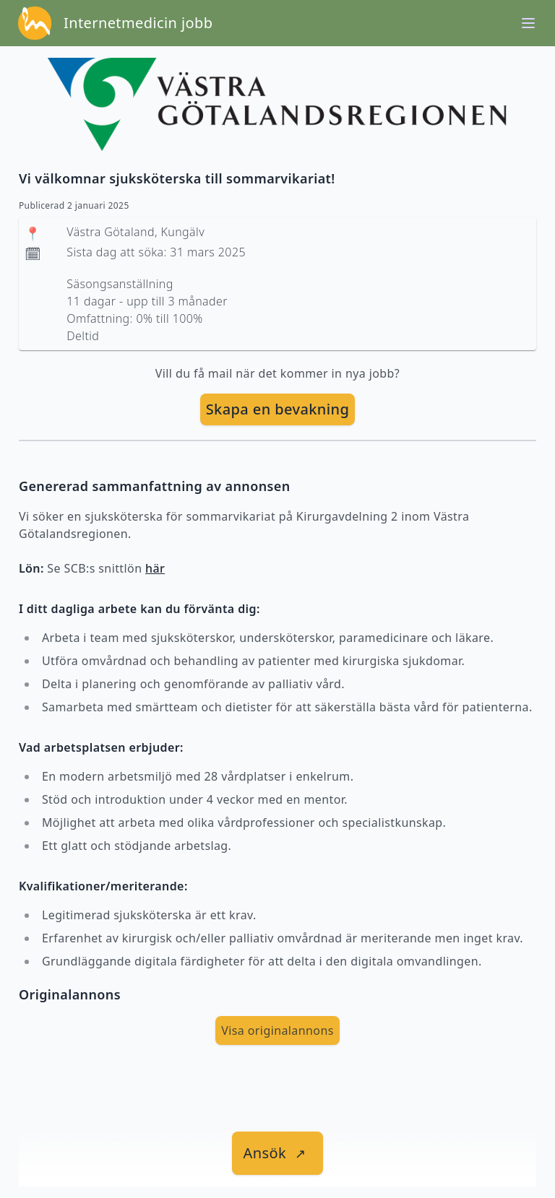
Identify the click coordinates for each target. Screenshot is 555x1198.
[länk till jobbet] (278, 1153)
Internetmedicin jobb (138, 22)
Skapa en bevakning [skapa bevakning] (278, 409)
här (155, 568)
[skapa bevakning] (278, 409)
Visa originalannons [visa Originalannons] (277, 1030)
